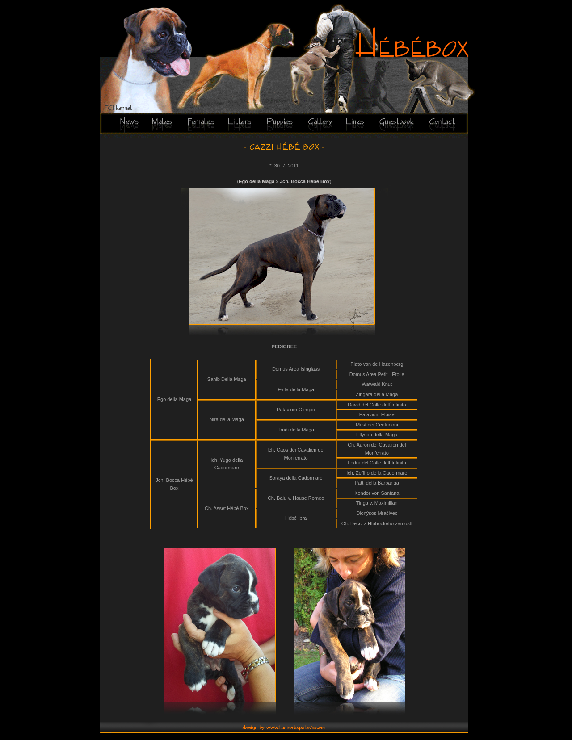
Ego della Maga (256, 181)
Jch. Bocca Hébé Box (305, 181)
